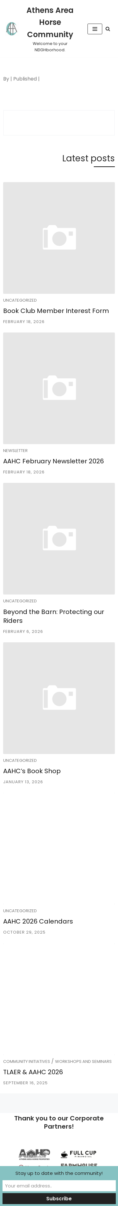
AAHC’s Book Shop (32, 771)
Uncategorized (20, 300)
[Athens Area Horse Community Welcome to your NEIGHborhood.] (41, 28)
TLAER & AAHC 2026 (33, 1072)
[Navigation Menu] (94, 29)
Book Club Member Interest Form (56, 310)
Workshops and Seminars (83, 1061)
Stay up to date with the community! (59, 1173)
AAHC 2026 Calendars (38, 921)
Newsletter (15, 451)
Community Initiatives (26, 1061)
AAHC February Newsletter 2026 (53, 461)
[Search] (107, 28)
